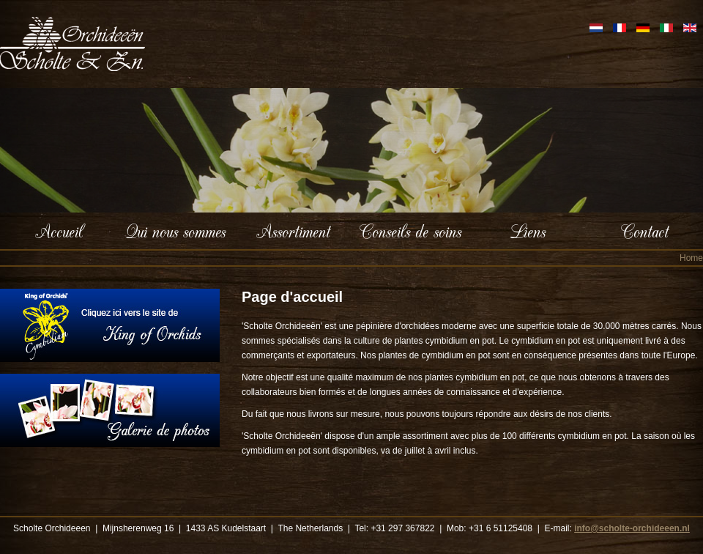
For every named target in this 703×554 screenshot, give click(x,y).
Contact (645, 231)
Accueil (59, 231)
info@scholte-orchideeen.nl (632, 528)
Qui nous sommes (176, 231)
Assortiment (293, 231)
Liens (528, 231)
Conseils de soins (410, 231)
